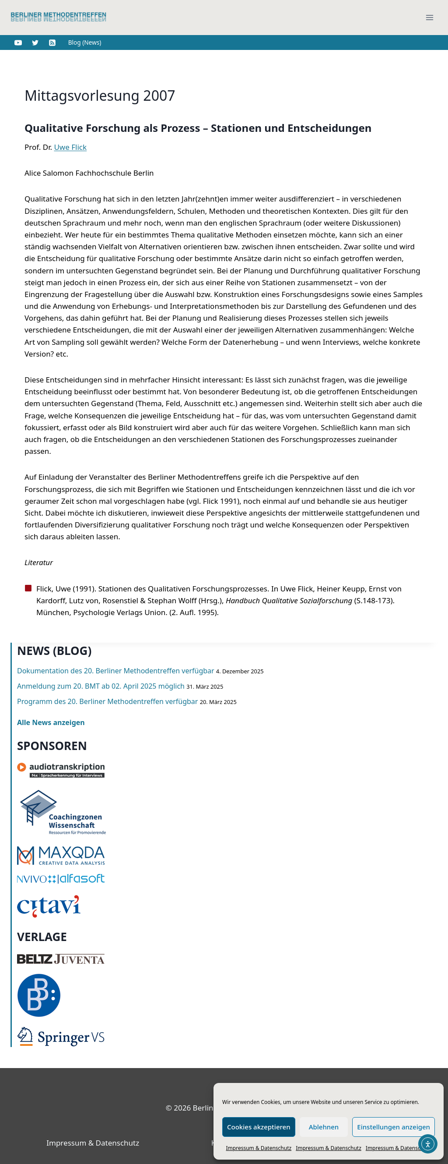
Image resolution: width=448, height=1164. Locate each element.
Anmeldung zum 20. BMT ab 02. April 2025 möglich (101, 686)
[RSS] (52, 42)
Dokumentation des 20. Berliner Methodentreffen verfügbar (115, 671)
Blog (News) (85, 42)
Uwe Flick (70, 147)
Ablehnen (324, 1126)
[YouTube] (17, 42)
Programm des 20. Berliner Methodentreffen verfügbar (107, 701)
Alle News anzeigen (51, 722)
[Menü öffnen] (429, 17)
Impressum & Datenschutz (259, 1148)
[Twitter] (35, 42)
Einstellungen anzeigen (393, 1126)
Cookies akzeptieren (258, 1126)
